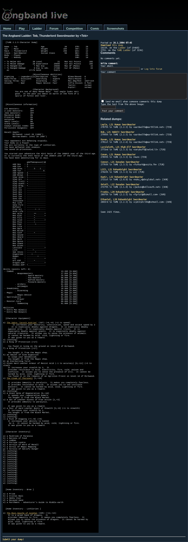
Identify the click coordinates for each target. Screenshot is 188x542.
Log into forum (153, 69)
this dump (112, 45)
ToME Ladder (124, 50)
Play (22, 28)
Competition (74, 28)
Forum (54, 28)
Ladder (37, 28)
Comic (95, 28)
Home (7, 28)
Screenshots (115, 28)
